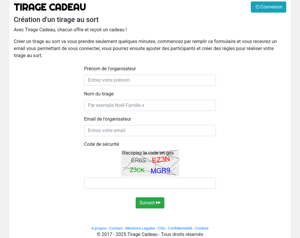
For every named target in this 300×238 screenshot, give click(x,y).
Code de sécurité (101, 144)
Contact (115, 228)
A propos (98, 228)
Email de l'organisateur (107, 119)
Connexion (268, 7)
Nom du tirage (99, 94)
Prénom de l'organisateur (110, 68)
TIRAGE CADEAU (50, 7)
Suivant (150, 203)
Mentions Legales (140, 228)
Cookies (202, 228)
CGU (161, 228)
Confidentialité (180, 228)
